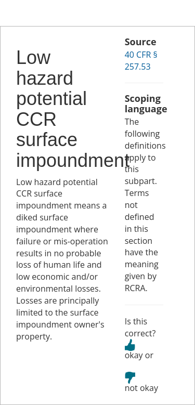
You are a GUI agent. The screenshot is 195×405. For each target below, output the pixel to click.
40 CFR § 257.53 (141, 60)
